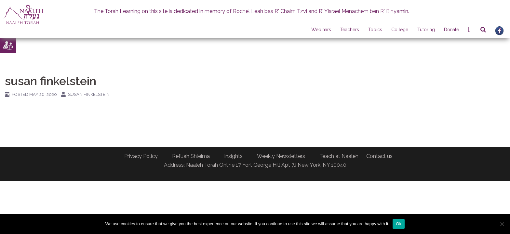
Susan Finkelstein (89, 94)
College (399, 29)
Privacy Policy (141, 156)
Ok (398, 223)
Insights (233, 156)
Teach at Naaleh (338, 156)
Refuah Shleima (191, 156)
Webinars (321, 29)
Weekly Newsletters (281, 156)
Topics (375, 29)
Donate (451, 29)
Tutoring (426, 29)
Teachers (349, 29)
